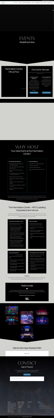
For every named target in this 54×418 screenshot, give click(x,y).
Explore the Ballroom (34, 92)
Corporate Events (20, 405)
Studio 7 (29, 407)
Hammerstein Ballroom (21, 403)
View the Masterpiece (46, 92)
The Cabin (29, 405)
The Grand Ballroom (20, 404)
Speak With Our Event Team (38, 279)
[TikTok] (52, 0)
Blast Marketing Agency (25, 416)
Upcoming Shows (27, 374)
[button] (53, 10)
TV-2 (28, 404)
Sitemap (30, 416)
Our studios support (12, 254)
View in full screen (23, 88)
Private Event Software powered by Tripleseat (17, 378)
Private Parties (20, 407)
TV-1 (28, 403)
